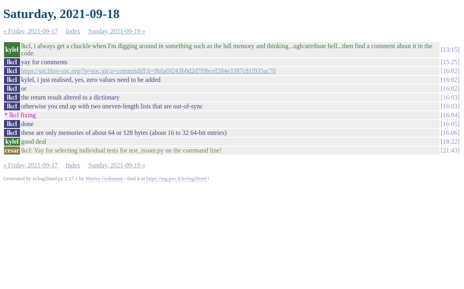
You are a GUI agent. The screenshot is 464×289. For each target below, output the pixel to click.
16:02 (450, 70)
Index (72, 31)
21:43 (450, 150)
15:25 (450, 62)
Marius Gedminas (104, 178)
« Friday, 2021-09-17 (30, 31)
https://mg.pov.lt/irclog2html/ (177, 178)
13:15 (450, 49)
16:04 (450, 115)
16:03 (450, 97)
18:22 (450, 141)
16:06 (450, 132)
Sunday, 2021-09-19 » (116, 31)
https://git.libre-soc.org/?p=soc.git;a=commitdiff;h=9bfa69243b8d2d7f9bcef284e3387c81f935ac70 (148, 70)
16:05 (450, 123)
